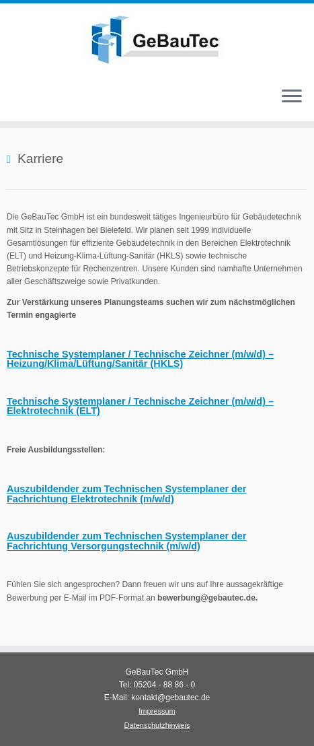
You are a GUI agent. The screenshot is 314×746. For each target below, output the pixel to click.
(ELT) (140, 406)
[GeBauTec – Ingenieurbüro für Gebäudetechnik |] (157, 39)
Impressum (157, 711)
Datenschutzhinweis (157, 725)
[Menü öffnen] (292, 97)
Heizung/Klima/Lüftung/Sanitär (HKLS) (140, 359)
